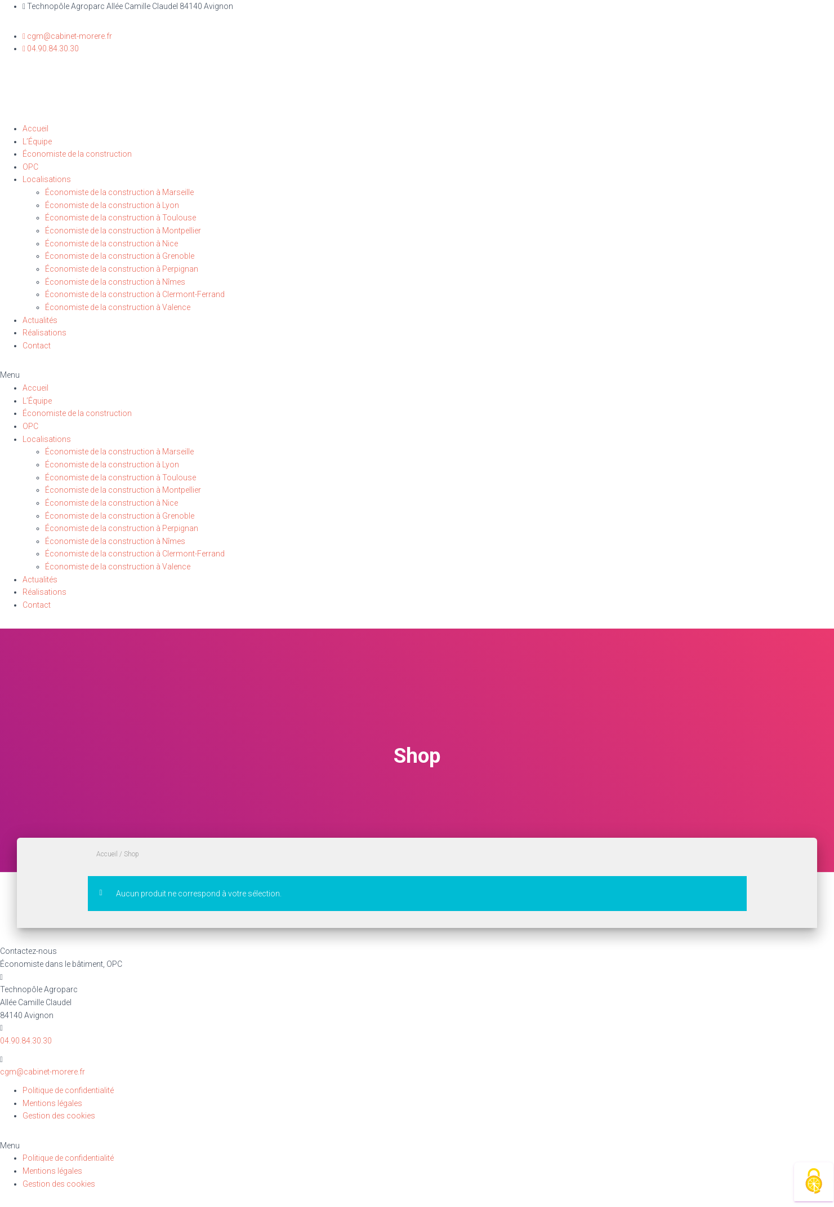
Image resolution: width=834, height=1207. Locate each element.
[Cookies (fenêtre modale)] (813, 1181)
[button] (417, 375)
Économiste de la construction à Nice (111, 243)
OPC (30, 166)
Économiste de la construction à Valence (117, 307)
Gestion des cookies (59, 1115)
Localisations (47, 179)
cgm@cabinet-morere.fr (42, 1071)
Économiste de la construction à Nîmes (115, 281)
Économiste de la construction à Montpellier (123, 230)
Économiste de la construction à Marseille (119, 192)
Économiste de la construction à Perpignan (121, 268)
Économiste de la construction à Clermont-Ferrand (135, 294)
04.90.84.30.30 (26, 1040)
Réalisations (44, 332)
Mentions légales (52, 1103)
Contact (37, 345)
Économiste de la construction (77, 153)
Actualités (40, 320)
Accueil (35, 128)
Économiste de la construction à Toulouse (120, 217)
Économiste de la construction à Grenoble (119, 255)
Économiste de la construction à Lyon (112, 205)
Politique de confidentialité (68, 1090)
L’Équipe (37, 141)
